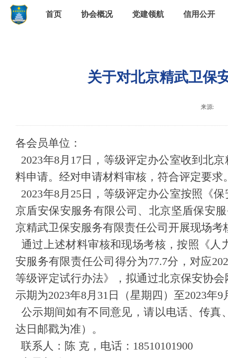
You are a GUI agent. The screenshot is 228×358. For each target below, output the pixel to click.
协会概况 (97, 14)
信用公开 (199, 14)
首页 (54, 14)
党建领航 (148, 14)
